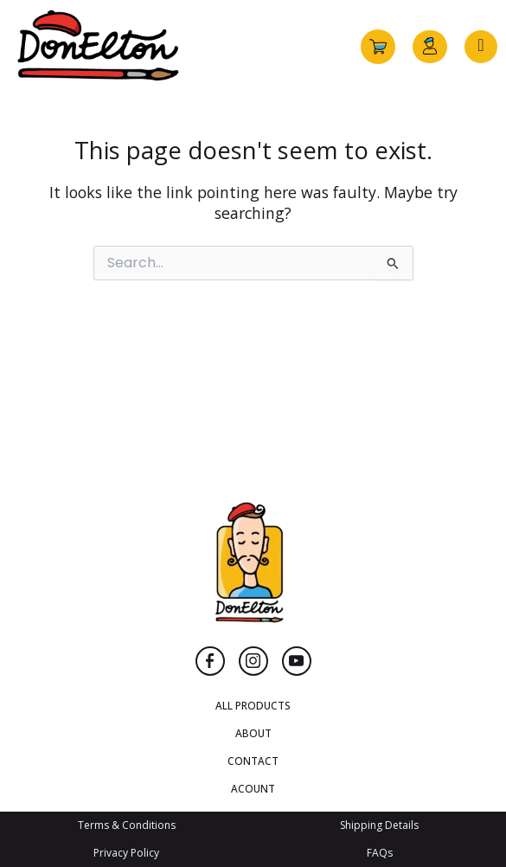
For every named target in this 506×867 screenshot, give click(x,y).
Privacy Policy (126, 852)
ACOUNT (253, 788)
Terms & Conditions (127, 825)
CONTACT (253, 760)
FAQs (380, 852)
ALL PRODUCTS (253, 705)
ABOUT (253, 733)
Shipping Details (379, 825)
